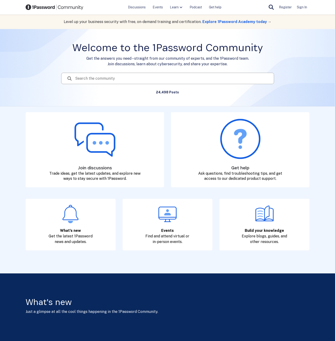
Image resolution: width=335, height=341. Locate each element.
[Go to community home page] (54, 7)
